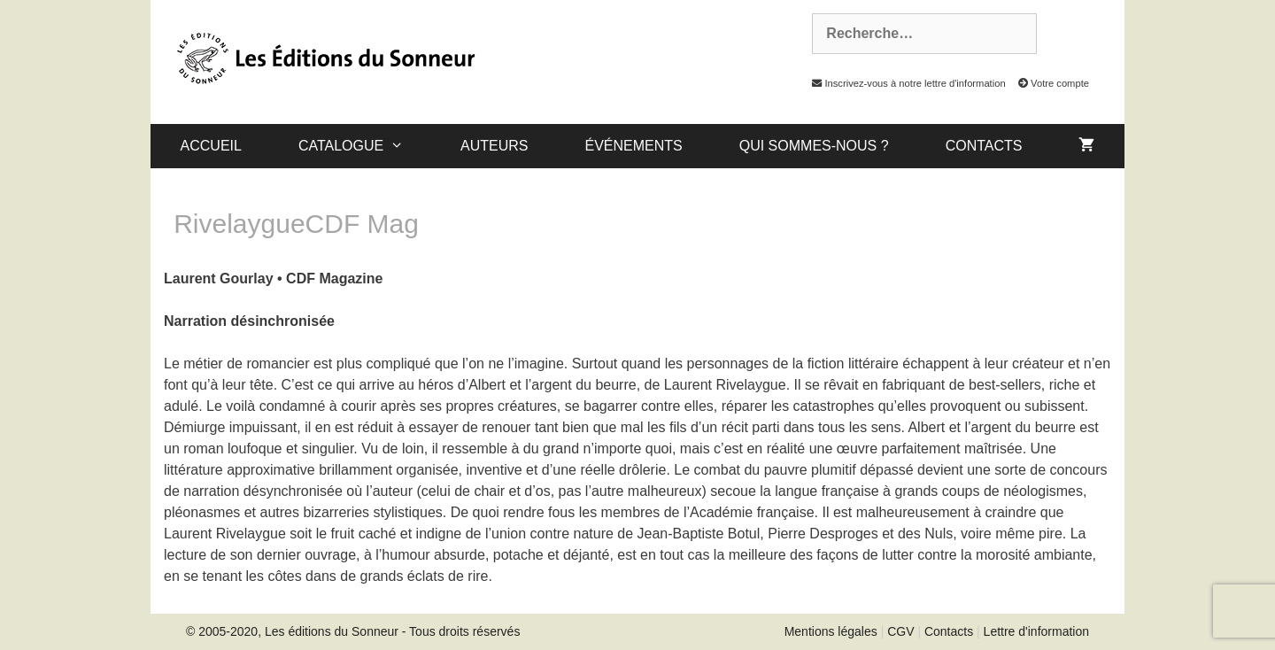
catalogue (365, 146)
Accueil (211, 145)
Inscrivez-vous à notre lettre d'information (904, 83)
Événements (633, 145)
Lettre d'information (1036, 631)
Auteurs (494, 145)
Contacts (984, 145)
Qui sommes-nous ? (814, 145)
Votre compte (1048, 83)
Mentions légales (830, 631)
